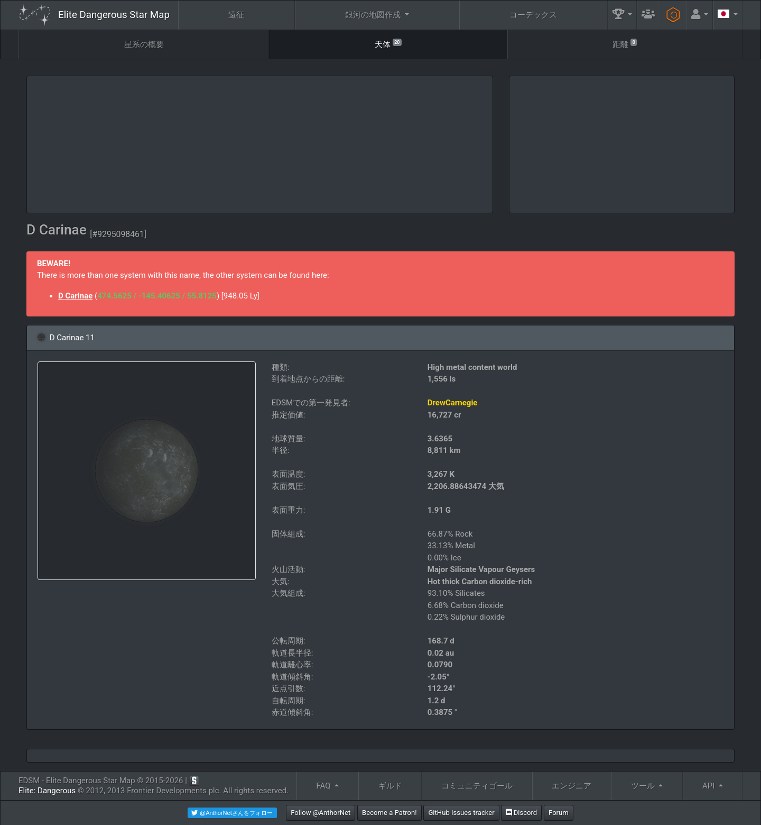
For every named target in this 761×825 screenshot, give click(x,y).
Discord (521, 813)
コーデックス (533, 15)
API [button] (709, 786)
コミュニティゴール (477, 786)
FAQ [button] (324, 786)
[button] (622, 15)
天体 (388, 43)
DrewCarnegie (453, 402)
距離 (624, 43)
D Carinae (75, 296)
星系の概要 (144, 44)
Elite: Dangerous (47, 790)
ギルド (390, 786)
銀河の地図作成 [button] (374, 15)
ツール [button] (644, 786)
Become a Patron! (389, 813)
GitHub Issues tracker (461, 813)
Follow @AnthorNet (320, 813)
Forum (559, 813)
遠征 (236, 15)
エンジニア (571, 786)
